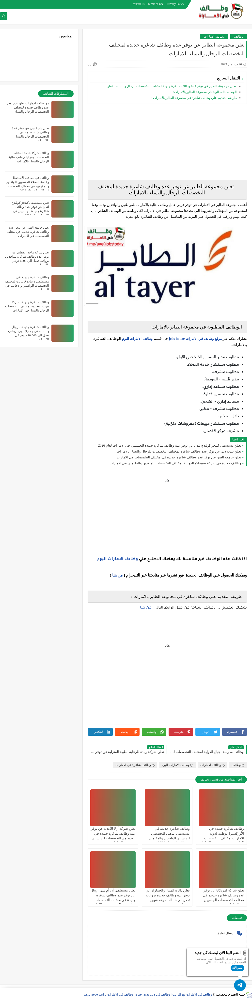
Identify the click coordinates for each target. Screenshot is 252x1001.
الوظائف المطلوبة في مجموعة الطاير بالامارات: (205, 92)
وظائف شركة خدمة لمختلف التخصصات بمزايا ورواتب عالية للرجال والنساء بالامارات (28, 157)
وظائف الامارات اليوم (137, 339)
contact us (138, 4)
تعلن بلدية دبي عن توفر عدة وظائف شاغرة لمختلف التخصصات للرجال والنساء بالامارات (179, 451)
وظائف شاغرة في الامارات (135, 765)
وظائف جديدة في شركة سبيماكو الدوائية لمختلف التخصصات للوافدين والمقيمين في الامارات (175, 463)
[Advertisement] (167, 142)
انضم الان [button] (237, 968)
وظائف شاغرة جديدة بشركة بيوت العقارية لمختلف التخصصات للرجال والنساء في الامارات (27, 306)
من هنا (117, 575)
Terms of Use (155, 4)
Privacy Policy (175, 4)
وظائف (238, 36)
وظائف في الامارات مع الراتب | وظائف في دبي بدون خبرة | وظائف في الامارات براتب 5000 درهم (148, 994)
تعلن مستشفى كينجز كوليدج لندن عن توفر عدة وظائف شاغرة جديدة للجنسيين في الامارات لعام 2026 (169, 445)
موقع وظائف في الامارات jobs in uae (195, 339)
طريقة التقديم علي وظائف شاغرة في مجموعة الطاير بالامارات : (194, 98)
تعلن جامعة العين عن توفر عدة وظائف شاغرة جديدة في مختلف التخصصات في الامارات (178, 457)
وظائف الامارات (214, 36)
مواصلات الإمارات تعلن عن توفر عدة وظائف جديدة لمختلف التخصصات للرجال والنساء (28, 107)
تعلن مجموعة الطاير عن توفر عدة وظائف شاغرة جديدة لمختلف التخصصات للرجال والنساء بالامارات (170, 86)
